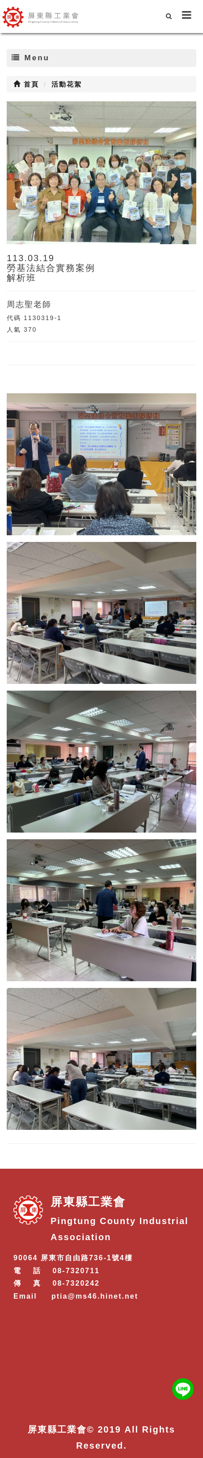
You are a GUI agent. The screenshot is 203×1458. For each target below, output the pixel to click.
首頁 (26, 84)
